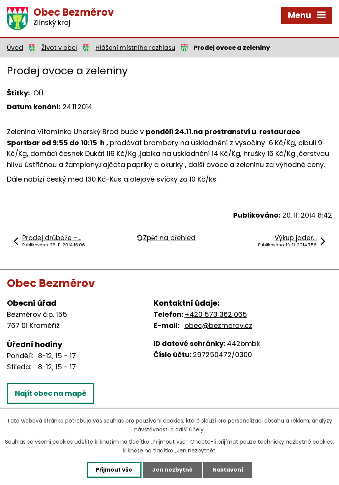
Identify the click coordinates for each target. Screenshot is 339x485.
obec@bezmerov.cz (218, 325)
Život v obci (59, 47)
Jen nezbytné (172, 470)
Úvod (15, 47)
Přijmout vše (114, 470)
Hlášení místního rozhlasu (135, 47)
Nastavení (227, 470)
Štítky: (18, 93)
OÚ (38, 93)
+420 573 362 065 (215, 314)
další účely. (190, 429)
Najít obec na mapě (50, 393)
